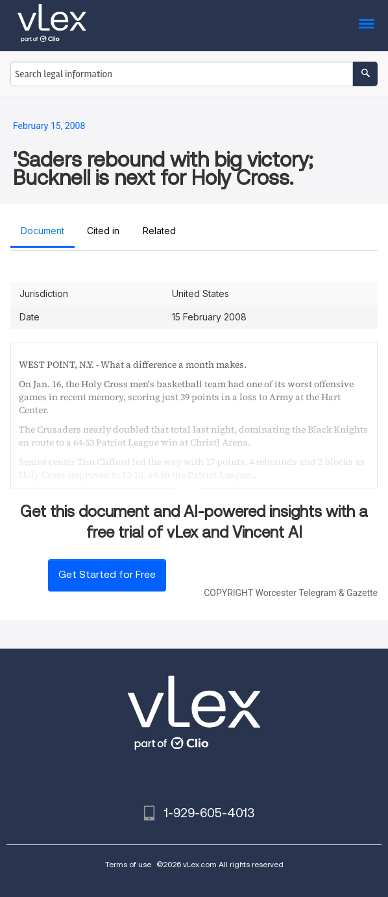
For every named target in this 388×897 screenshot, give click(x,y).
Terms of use (128, 864)
